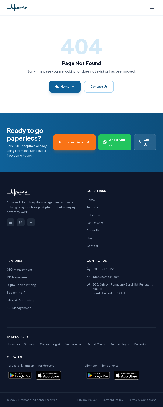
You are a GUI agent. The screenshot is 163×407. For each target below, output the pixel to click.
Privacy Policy (87, 400)
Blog (90, 238)
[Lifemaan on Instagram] (21, 222)
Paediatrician (74, 344)
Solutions (93, 215)
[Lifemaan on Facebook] (31, 222)
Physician (13, 344)
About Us (93, 230)
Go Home (65, 86)
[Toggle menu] (152, 8)
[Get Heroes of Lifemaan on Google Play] (20, 375)
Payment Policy (112, 400)
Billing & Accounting (20, 300)
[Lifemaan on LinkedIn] (10, 222)
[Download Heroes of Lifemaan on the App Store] (48, 375)
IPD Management (19, 277)
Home (91, 200)
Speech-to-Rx (17, 292)
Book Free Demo (74, 142)
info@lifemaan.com (103, 277)
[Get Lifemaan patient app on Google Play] (98, 375)
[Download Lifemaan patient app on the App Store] (126, 375)
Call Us (144, 142)
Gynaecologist (50, 344)
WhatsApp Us (114, 142)
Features (93, 207)
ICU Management (19, 308)
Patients (140, 344)
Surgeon (30, 344)
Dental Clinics (96, 344)
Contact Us (98, 86)
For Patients (95, 223)
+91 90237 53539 (102, 269)
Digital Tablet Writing (21, 285)
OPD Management (19, 269)
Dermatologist (120, 344)
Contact (92, 246)
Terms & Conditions (142, 400)
